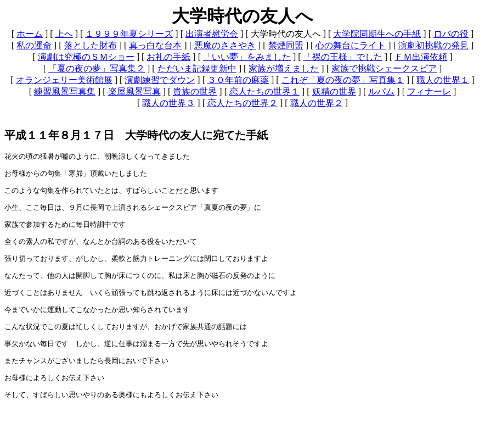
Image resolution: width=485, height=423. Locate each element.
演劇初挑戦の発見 (433, 45)
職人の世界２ (316, 103)
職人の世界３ (168, 103)
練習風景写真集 (64, 91)
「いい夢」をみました (247, 57)
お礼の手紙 (168, 57)
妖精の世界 (334, 91)
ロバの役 (451, 33)
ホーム (29, 33)
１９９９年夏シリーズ (129, 33)
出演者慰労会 (211, 33)
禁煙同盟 (285, 45)
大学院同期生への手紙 (377, 33)
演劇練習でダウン (160, 80)
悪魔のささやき (225, 45)
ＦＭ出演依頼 (420, 57)
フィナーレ (429, 91)
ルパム (381, 91)
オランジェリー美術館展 (64, 80)
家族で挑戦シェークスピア (384, 68)
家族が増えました (284, 68)
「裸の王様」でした (342, 57)
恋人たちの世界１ (264, 91)
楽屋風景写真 (134, 91)
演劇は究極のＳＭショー (86, 57)
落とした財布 (90, 45)
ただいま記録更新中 (196, 68)
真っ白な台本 (155, 45)
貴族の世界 (195, 91)
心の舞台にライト (350, 45)
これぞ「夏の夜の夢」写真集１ (342, 80)
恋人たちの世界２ (242, 103)
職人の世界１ (442, 80)
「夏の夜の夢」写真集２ (96, 68)
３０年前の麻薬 (238, 80)
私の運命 (34, 45)
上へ (64, 33)
